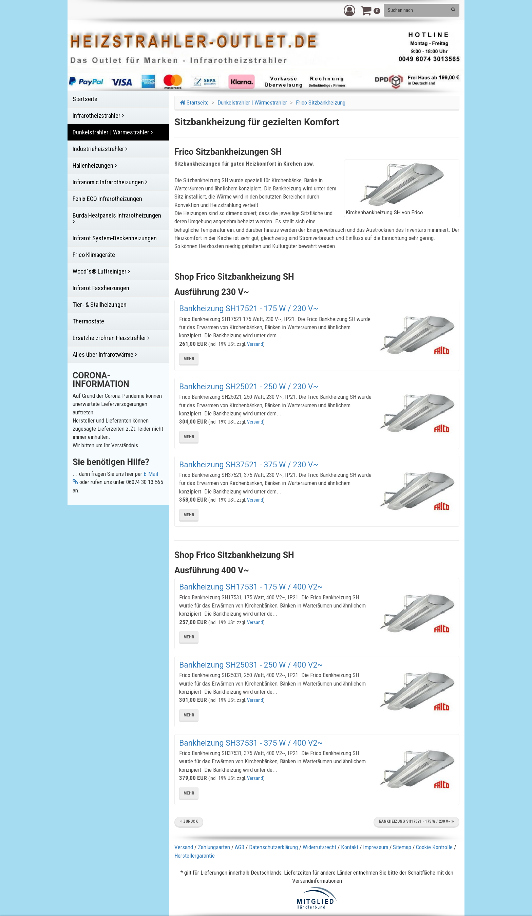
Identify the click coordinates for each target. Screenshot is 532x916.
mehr (189, 358)
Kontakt (349, 847)
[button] (349, 10)
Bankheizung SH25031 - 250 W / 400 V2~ (251, 665)
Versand (255, 344)
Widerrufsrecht (319, 847)
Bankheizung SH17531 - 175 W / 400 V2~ (251, 587)
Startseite (194, 102)
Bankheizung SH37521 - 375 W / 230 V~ (248, 464)
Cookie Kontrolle (434, 847)
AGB (239, 847)
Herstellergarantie (194, 855)
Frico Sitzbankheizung (320, 102)
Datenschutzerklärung (273, 847)
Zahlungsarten (214, 847)
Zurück (189, 821)
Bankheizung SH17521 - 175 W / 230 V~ (248, 308)
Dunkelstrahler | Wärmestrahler (252, 102)
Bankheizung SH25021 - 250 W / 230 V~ (248, 386)
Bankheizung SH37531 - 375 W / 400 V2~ (251, 743)
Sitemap (402, 847)
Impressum (375, 847)
